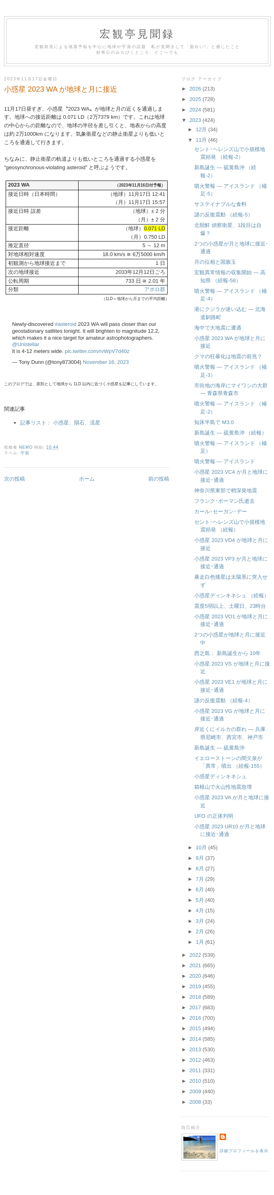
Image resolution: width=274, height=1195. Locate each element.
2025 (196, 99)
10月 (202, 847)
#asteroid (65, 324)
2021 (196, 965)
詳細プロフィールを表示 (244, 1151)
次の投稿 (14, 479)
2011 (196, 1070)
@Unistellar (25, 344)
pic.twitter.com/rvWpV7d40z (97, 351)
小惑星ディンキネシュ (220, 776)
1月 (201, 942)
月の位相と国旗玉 (215, 262)
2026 (196, 89)
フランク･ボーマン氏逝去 (224, 501)
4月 (201, 910)
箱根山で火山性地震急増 (223, 787)
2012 (196, 1060)
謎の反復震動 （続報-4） (223, 700)
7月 (201, 879)
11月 (202, 140)
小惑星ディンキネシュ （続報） (231, 595)
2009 (196, 1091)
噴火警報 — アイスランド (224, 461)
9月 (201, 858)
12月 (202, 129)
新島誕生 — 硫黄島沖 (219, 748)
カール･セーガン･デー (220, 511)
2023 (196, 120)
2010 (196, 1081)
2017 (196, 1007)
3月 (201, 921)
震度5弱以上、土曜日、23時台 (230, 606)
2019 (196, 986)
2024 (196, 110)
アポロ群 (154, 289)
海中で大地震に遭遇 (217, 328)
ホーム (87, 479)
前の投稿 (158, 479)
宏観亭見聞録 (137, 34)
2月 (201, 931)
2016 (196, 1018)
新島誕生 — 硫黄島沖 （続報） (230, 433)
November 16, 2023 (106, 362)
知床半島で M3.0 (214, 422)
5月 (201, 900)
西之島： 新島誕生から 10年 (227, 653)
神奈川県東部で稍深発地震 (225, 490)
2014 (196, 1039)
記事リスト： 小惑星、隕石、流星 (60, 423)
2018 (196, 997)
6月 (201, 889)
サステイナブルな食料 (220, 204)
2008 (196, 1102)
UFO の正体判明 (213, 816)
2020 (196, 976)
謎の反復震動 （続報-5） (223, 215)
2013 (196, 1049)
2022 (196, 955)
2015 (196, 1028)
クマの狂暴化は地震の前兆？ (228, 356)
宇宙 (25, 453)
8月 (201, 868)
